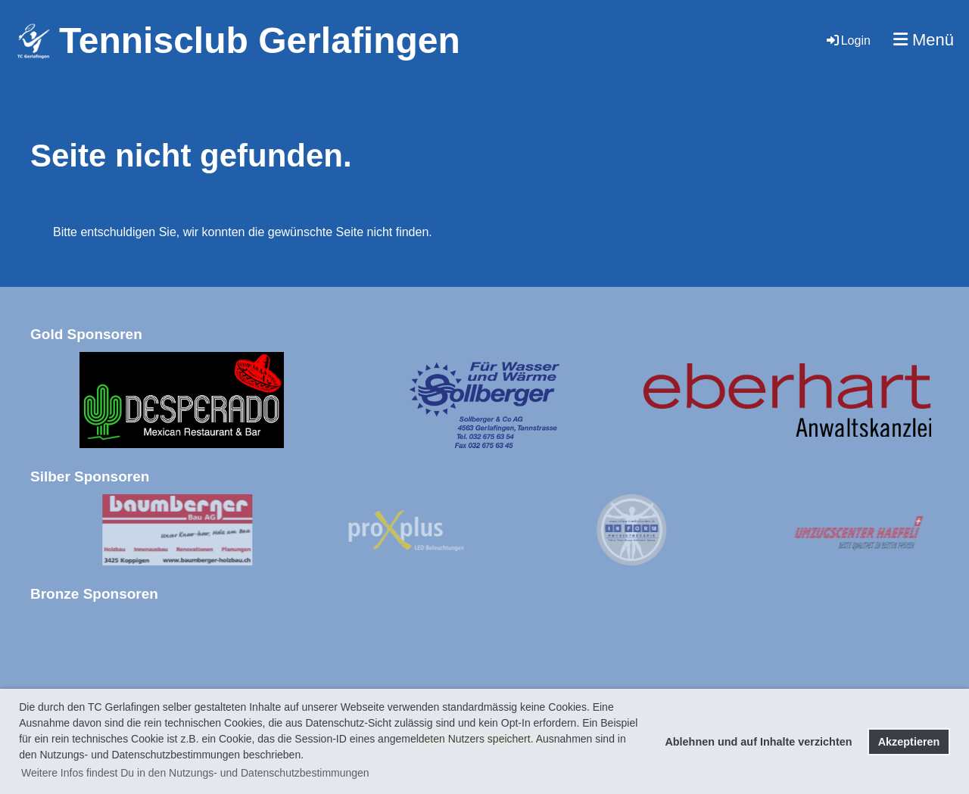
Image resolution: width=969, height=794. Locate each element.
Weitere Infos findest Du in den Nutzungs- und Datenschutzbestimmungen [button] (195, 773)
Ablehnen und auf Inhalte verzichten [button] (758, 742)
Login (847, 40)
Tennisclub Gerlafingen (259, 40)
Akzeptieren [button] (909, 742)
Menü (923, 39)
